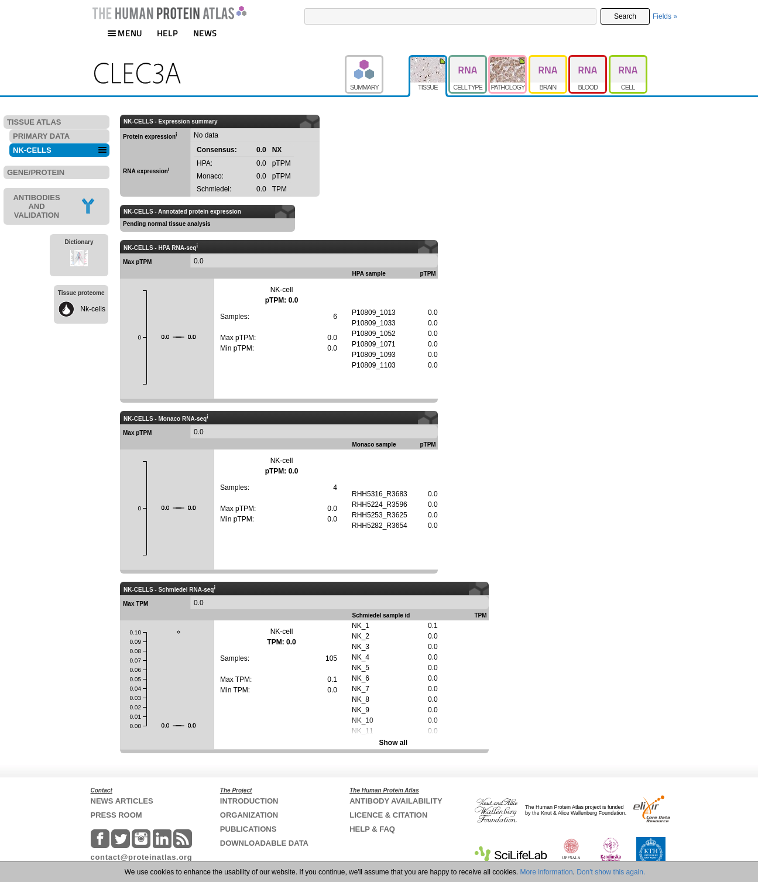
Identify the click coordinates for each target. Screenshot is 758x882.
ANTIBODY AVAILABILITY (395, 801)
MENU (124, 33)
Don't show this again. (611, 872)
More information (546, 872)
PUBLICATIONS (248, 829)
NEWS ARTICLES (122, 801)
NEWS (205, 33)
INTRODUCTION (249, 801)
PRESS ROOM (116, 815)
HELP (167, 33)
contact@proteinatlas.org (142, 857)
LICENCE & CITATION (388, 815)
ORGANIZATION (249, 815)
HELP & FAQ (372, 829)
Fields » (665, 16)
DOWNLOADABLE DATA (264, 843)
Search (625, 16)
